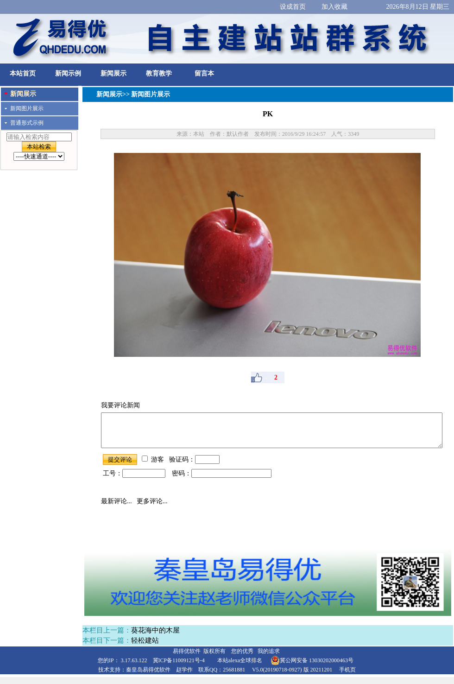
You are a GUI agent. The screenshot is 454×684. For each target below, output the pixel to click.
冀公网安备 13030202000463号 (312, 667)
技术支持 (109, 676)
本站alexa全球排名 (239, 667)
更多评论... (152, 508)
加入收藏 (334, 6)
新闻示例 (68, 73)
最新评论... (116, 508)
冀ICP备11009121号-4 (179, 667)
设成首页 (293, 6)
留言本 (204, 73)
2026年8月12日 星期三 (418, 6)
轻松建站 (145, 647)
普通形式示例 (27, 123)
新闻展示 (113, 73)
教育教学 (159, 73)
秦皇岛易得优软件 (148, 676)
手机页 (347, 676)
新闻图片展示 (27, 108)
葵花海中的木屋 (155, 637)
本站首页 (23, 73)
